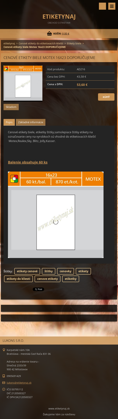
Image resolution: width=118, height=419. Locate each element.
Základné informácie (30, 122)
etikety (83, 271)
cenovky (65, 271)
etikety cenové (27, 271)
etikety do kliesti (18, 279)
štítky (49, 271)
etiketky (70, 279)
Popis (9, 122)
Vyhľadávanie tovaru (102, 6)
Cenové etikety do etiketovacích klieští (41, 43)
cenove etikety (47, 279)
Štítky (8, 271)
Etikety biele (74, 43)
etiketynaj (9, 43)
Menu (111, 6)
